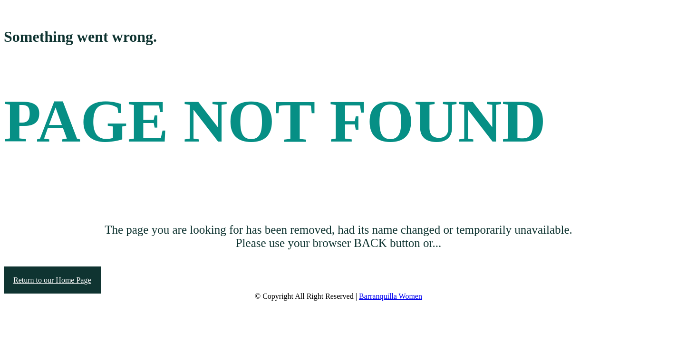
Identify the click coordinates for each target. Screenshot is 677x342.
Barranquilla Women (390, 296)
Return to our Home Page (52, 280)
